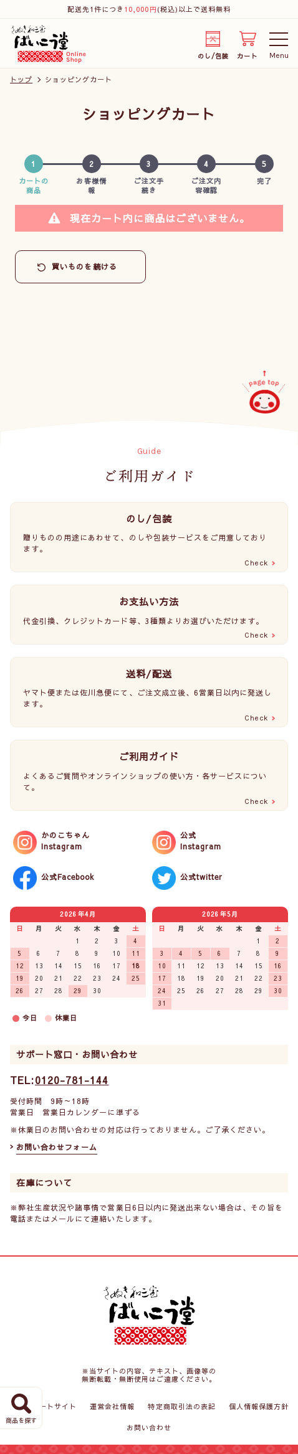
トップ (21, 79)
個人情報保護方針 (259, 1406)
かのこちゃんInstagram (65, 840)
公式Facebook (68, 877)
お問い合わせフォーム (56, 1147)
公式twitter (201, 877)
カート (247, 54)
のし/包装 (213, 54)
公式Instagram (200, 840)
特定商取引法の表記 (181, 1406)
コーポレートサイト (43, 1406)
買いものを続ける (84, 266)
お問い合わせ (149, 1427)
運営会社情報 (112, 1406)
